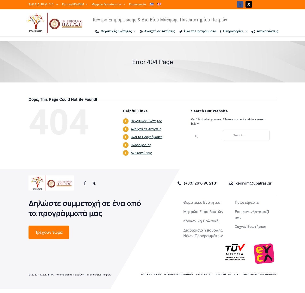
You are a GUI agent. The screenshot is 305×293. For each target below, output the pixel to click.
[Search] (196, 136)
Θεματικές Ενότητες (146, 121)
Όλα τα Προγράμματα (146, 137)
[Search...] (246, 135)
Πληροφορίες (141, 145)
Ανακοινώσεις (141, 153)
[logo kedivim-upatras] (55, 23)
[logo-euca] (264, 253)
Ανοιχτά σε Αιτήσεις (146, 129)
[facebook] (240, 4)
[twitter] (248, 4)
